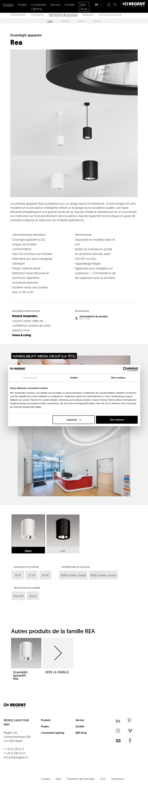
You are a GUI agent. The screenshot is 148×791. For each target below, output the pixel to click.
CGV (103, 778)
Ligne (50, 21)
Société (80, 726)
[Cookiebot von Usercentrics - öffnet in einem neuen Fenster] (125, 369)
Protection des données (80, 778)
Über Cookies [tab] (118, 377)
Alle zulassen (117, 419)
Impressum (117, 778)
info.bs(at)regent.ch (16, 757)
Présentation (18, 14)
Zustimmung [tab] (30, 377)
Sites (58, 778)
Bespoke (88, 14)
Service (80, 720)
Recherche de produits (63, 14)
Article (81, 21)
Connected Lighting (52, 732)
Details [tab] (74, 377)
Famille (97, 21)
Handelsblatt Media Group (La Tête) (44, 356)
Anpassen (74, 419)
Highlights (37, 14)
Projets (65, 21)
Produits (46, 720)
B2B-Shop (81, 732)
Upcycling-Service (110, 14)
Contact (45, 778)
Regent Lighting (133, 4)
